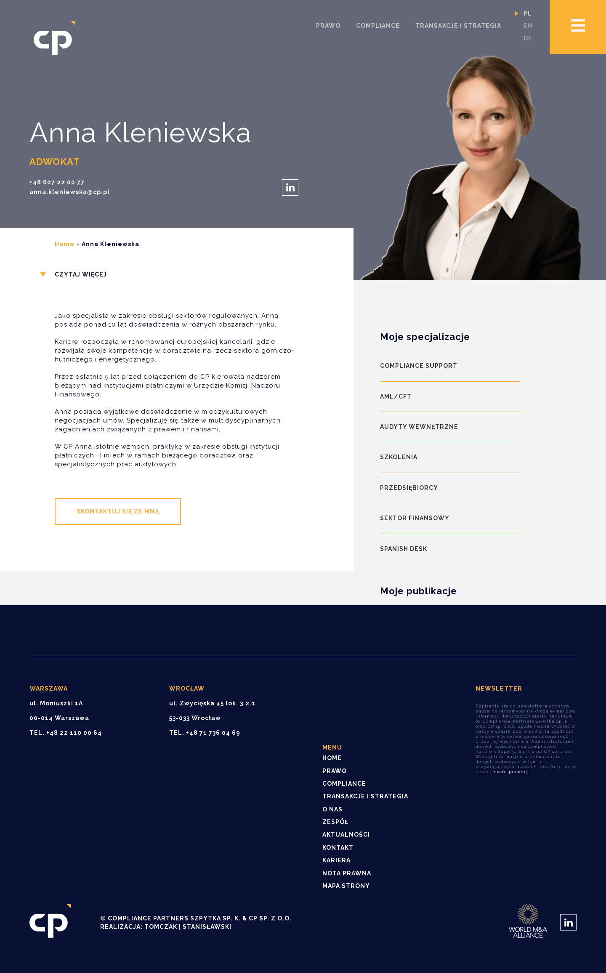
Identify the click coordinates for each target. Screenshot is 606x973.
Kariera (336, 860)
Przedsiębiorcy (409, 487)
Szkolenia (398, 457)
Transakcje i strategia (458, 25)
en (528, 25)
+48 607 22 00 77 (57, 182)
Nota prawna (346, 873)
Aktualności (346, 834)
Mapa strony (346, 886)
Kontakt (338, 847)
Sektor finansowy (414, 518)
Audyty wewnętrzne (419, 426)
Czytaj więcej (81, 274)
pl (528, 13)
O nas (332, 809)
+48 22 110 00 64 (74, 732)
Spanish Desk (403, 548)
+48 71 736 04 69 (213, 732)
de (528, 38)
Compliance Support (418, 365)
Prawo (328, 25)
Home (64, 244)
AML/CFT (396, 396)
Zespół (335, 822)
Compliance (378, 25)
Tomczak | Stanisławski (187, 926)
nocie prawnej (511, 771)
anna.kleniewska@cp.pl (69, 192)
